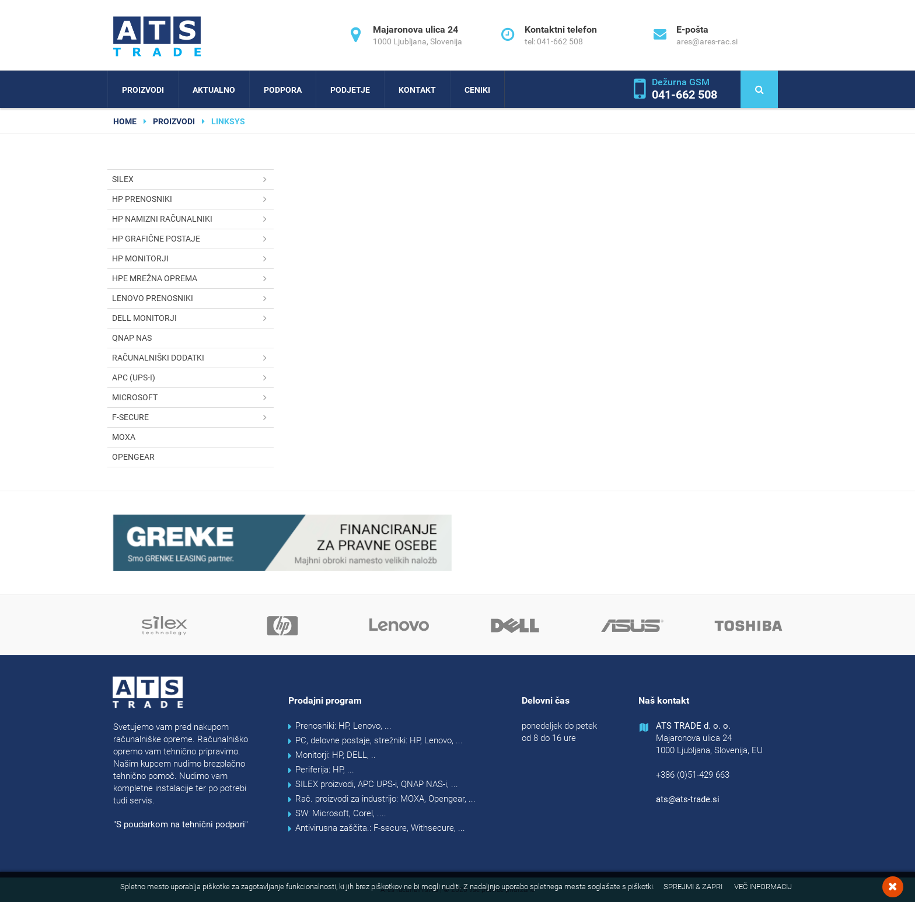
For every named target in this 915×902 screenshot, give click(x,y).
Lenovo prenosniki (193, 298)
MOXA (123, 437)
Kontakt (417, 90)
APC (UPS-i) (193, 377)
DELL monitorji (193, 318)
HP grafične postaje (193, 239)
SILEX (193, 179)
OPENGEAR (133, 457)
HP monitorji (193, 258)
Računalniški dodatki (193, 358)
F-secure (193, 417)
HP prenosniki (193, 199)
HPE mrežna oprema (193, 278)
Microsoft (193, 397)
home (125, 121)
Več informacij (763, 886)
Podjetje (350, 90)
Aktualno (214, 90)
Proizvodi (143, 90)
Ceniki (477, 90)
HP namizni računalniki (193, 219)
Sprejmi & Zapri (692, 886)
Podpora (283, 90)
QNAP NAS (132, 337)
